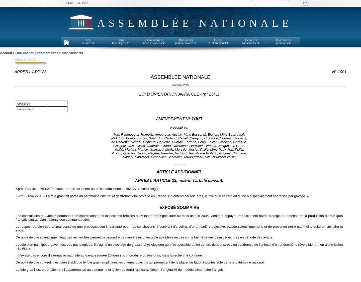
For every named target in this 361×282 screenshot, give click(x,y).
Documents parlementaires (36, 53)
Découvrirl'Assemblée (251, 42)
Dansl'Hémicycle (120, 42)
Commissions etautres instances (153, 42)
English (67, 3)
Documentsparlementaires (186, 42)
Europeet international (218, 42)
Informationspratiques (284, 42)
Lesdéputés (88, 42)
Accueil (6, 53)
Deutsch (82, 3)
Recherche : (254, 4)
